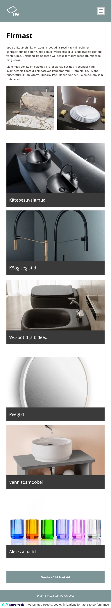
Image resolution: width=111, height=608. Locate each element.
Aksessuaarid (22, 551)
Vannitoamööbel (26, 482)
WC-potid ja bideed (28, 337)
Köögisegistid (22, 268)
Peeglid (16, 414)
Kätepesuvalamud (27, 200)
